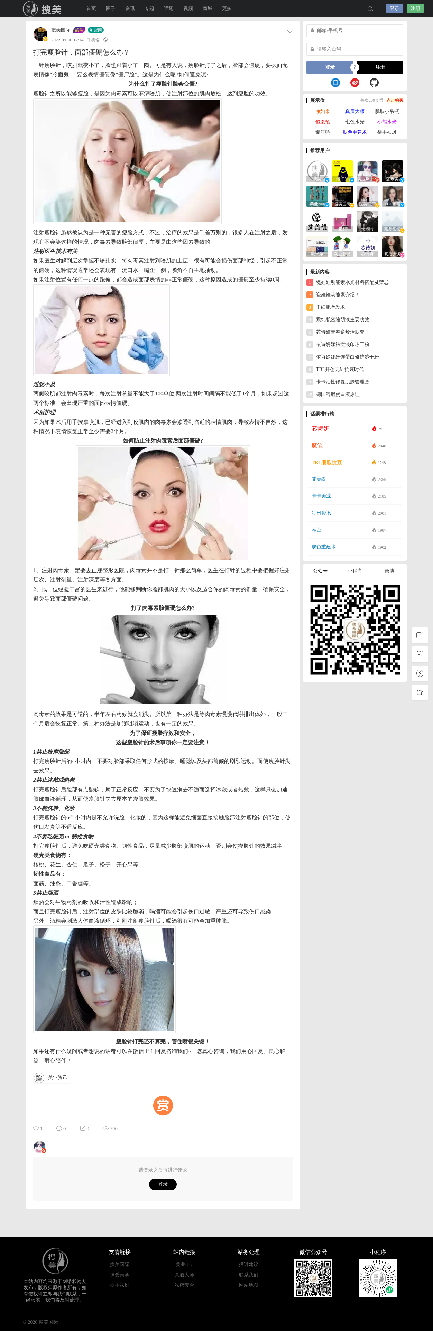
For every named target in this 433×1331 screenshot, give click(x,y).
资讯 (130, 8)
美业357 (184, 1264)
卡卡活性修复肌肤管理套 (337, 382)
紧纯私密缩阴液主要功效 (337, 319)
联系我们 (248, 1274)
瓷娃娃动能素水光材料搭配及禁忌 (347, 282)
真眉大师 (355, 111)
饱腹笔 (322, 121)
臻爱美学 (119, 1274)
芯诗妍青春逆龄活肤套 (335, 332)
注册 (415, 8)
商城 (207, 8)
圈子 (111, 8)
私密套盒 (184, 1285)
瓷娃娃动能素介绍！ (333, 294)
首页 (91, 8)
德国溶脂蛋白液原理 (333, 394)
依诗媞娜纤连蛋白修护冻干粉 (342, 357)
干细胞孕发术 (325, 307)
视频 (188, 8)
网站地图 (248, 1285)
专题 (149, 8)
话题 (169, 8)
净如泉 (322, 111)
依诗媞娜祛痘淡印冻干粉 (337, 344)
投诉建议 (248, 1264)
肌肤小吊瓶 (387, 111)
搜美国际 (43, 8)
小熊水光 (387, 121)
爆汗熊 (322, 132)
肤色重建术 (355, 132)
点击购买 (395, 100)
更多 (227, 8)
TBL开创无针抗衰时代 (335, 369)
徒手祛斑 (387, 132)
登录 (394, 8)
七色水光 (355, 121)
